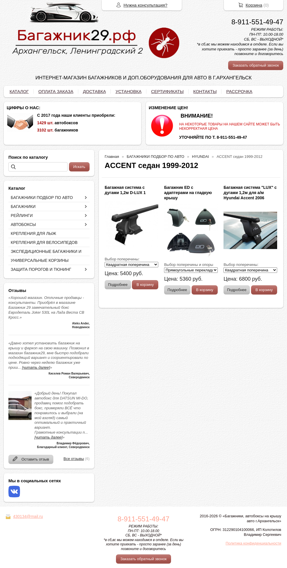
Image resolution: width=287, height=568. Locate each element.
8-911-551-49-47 (257, 22)
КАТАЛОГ (19, 91)
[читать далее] (36, 367)
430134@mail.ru (28, 516)
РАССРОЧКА (239, 91)
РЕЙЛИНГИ (22, 215)
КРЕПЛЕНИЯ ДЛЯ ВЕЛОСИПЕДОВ (44, 242)
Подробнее (118, 284)
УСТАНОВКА (128, 91)
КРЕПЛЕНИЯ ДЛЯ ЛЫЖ (33, 233)
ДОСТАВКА (94, 91)
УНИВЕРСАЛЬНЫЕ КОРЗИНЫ (39, 260)
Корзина (254, 5)
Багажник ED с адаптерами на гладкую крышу (188, 192)
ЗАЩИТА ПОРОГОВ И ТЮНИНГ (41, 269)
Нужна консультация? (145, 5)
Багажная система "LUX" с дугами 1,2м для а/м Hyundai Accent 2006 (250, 192)
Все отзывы (73, 458)
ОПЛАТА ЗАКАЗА (55, 91)
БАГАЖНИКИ (23, 206)
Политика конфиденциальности (253, 543)
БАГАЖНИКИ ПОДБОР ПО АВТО (42, 197)
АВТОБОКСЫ (23, 224)
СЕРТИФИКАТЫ (167, 91)
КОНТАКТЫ (205, 91)
